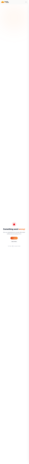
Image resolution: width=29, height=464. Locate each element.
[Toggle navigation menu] (26, 2)
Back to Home (14, 241)
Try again (14, 238)
